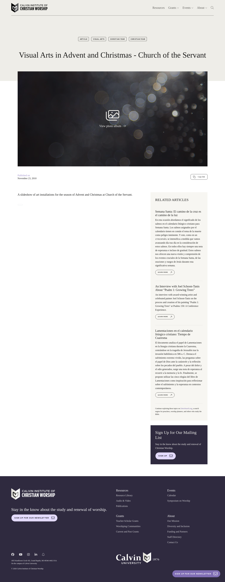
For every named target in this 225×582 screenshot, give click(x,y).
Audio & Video (123, 500)
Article (83, 39)
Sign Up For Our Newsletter (196, 573)
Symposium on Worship (178, 500)
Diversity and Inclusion (178, 526)
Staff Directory (174, 537)
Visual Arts (98, 39)
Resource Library (124, 495)
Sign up (165, 455)
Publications (122, 506)
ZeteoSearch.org (186, 408)
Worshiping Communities (128, 526)
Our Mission (173, 521)
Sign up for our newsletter (34, 518)
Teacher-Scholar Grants (127, 521)
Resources (158, 7)
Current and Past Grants (127, 531)
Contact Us (172, 542)
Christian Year (117, 39)
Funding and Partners (177, 531)
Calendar (171, 495)
